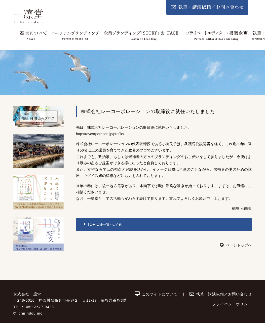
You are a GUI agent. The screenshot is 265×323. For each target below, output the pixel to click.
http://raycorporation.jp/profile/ (100, 134)
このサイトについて (156, 294)
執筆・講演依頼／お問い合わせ (220, 294)
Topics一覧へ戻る (102, 224)
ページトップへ (236, 245)
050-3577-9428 (40, 307)
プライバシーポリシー (232, 304)
